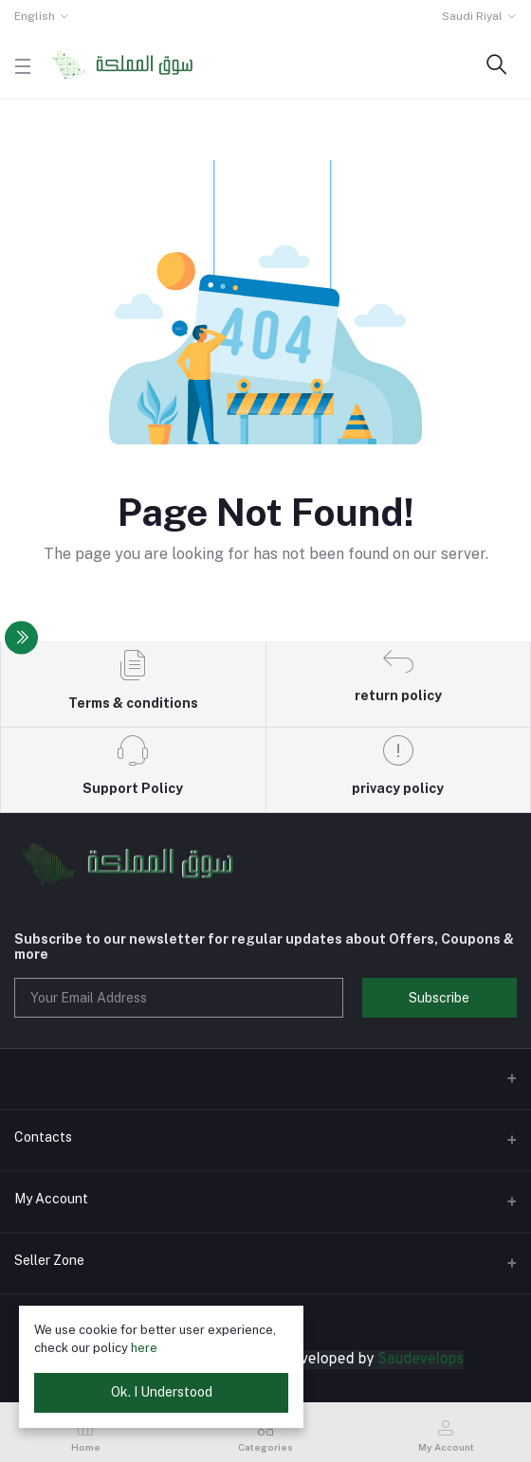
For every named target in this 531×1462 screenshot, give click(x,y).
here (144, 1348)
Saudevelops (421, 1359)
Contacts (43, 1137)
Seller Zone (49, 1260)
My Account (51, 1198)
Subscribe (439, 997)
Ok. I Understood (161, 1391)
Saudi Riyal (472, 16)
